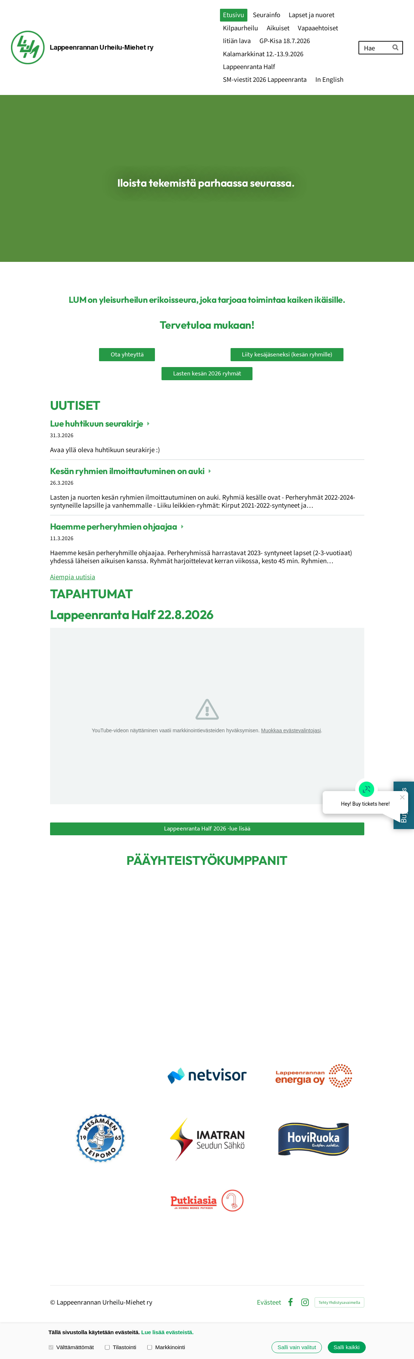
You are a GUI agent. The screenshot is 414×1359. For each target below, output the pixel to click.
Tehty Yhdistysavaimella (339, 1302)
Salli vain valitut (296, 1347)
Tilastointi (120, 1347)
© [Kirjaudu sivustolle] (53, 1301)
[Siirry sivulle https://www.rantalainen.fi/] (100, 1075)
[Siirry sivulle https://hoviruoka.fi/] (313, 1138)
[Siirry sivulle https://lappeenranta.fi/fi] (127, 935)
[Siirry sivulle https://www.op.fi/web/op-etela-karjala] (287, 935)
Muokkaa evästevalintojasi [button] (291, 730)
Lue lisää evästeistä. (167, 1332)
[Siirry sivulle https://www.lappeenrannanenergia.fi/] (313, 1075)
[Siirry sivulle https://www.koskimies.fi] (207, 1013)
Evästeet (269, 1302)
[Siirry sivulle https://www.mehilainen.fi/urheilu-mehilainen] (100, 1013)
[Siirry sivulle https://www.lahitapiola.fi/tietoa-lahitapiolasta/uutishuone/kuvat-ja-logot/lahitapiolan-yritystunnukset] (313, 1013)
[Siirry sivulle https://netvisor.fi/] (207, 1075)
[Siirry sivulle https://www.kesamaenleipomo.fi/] (100, 1138)
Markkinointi (166, 1347)
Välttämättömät (71, 1347)
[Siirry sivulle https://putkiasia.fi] (207, 1200)
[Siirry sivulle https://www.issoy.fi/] (207, 1138)
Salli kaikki (347, 1347)
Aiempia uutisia (72, 577)
